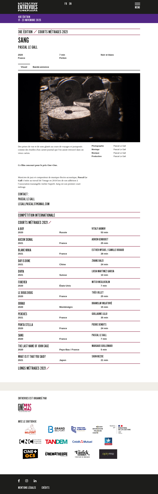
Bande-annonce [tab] (41, 67)
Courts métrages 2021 (53, 32)
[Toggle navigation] (137, 7)
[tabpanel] (79, 107)
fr (66, 3)
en (70, 3)
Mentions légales (27, 487)
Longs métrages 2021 (33, 368)
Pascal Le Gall (28, 47)
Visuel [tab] (24, 67)
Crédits (45, 487)
